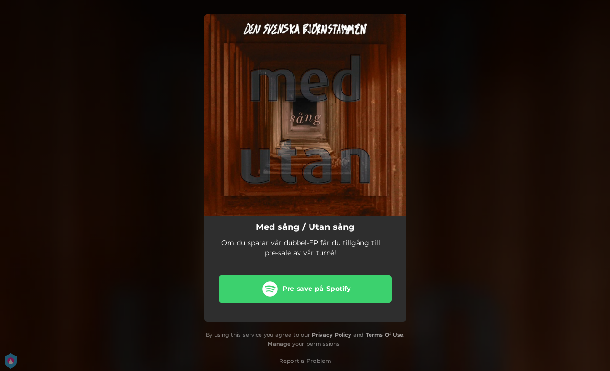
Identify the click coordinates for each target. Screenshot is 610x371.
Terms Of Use (384, 334)
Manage (279, 343)
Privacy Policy (331, 334)
